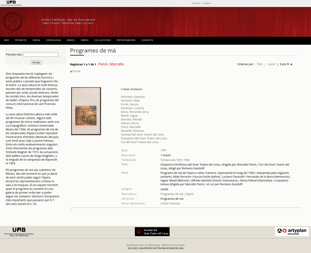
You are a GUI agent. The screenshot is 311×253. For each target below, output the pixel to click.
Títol (259, 64)
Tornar (75, 71)
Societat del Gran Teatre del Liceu (142, 134)
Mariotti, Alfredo (131, 119)
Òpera (189, 194)
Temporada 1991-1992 (175, 160)
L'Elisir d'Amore (170, 203)
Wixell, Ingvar (129, 115)
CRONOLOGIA (53, 40)
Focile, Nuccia (129, 104)
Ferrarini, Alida (130, 100)
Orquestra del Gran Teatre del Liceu (144, 138)
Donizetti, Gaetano (133, 97)
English (207, 3)
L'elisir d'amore (131, 89)
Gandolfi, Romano (132, 131)
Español (196, 3)
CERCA (36, 40)
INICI (6, 40)
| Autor (270, 64)
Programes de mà (171, 194)
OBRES (85, 40)
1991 (163, 150)
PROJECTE (21, 40)
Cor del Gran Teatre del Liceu (139, 142)
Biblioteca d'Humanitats (173, 245)
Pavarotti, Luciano (132, 108)
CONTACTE (147, 40)
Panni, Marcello (131, 127)
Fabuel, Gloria (130, 123)
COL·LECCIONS (102, 40)
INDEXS (71, 40)
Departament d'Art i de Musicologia (143, 245)
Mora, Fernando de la (135, 112)
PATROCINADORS (126, 40)
